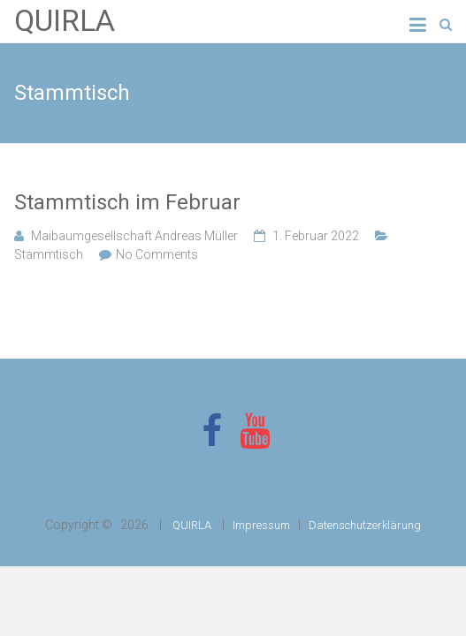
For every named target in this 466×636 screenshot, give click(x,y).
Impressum (261, 525)
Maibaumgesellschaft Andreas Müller (134, 236)
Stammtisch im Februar (127, 202)
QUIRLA (64, 20)
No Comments (157, 254)
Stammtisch (48, 254)
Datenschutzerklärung (365, 525)
